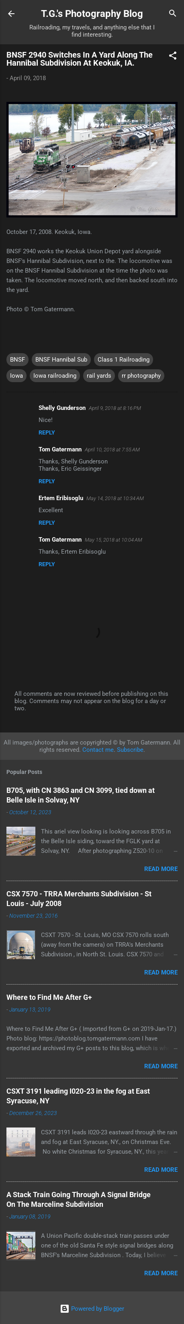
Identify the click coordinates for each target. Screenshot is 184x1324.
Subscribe (130, 749)
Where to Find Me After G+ (49, 997)
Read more (161, 869)
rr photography (141, 375)
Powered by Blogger (92, 1308)
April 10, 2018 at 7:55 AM (112, 450)
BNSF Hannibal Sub (61, 359)
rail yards (99, 375)
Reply (47, 432)
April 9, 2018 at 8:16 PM (115, 408)
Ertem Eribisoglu (61, 498)
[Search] (173, 14)
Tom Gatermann (60, 449)
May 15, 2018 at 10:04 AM (113, 540)
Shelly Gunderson (62, 408)
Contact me (98, 749)
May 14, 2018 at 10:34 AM (115, 498)
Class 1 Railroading (123, 359)
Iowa (16, 375)
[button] (173, 57)
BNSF (17, 359)
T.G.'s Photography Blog (92, 13)
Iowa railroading (54, 375)
